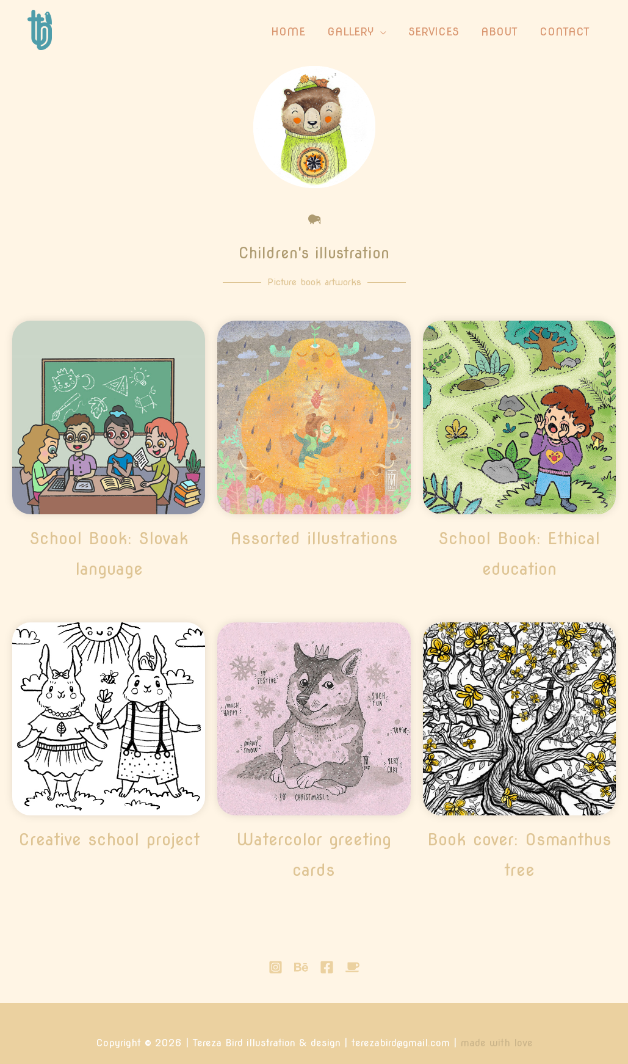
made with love (497, 1043)
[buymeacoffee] (352, 967)
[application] (380, 32)
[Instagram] (276, 967)
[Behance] (301, 967)
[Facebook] (327, 967)
